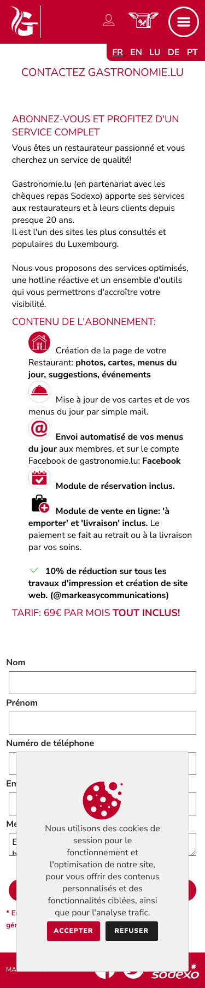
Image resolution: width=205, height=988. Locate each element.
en (136, 52)
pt (192, 52)
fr (117, 52)
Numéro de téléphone (50, 743)
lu (154, 52)
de (174, 52)
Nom (15, 662)
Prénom (22, 703)
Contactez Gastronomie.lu (102, 73)
